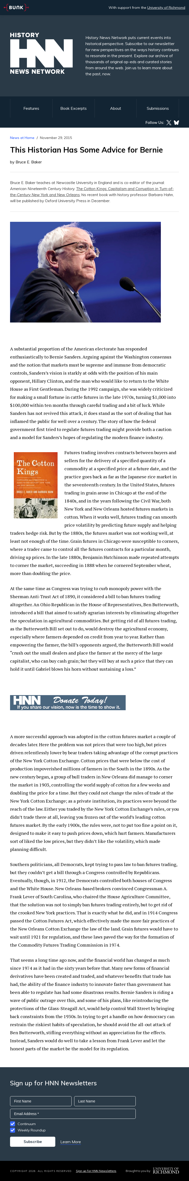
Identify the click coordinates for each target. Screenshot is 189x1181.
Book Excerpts (73, 108)
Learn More (70, 1141)
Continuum (27, 1124)
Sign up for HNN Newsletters (96, 1171)
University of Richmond (166, 7)
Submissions (158, 108)
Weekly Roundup (32, 1130)
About (115, 108)
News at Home (22, 137)
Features (31, 108)
